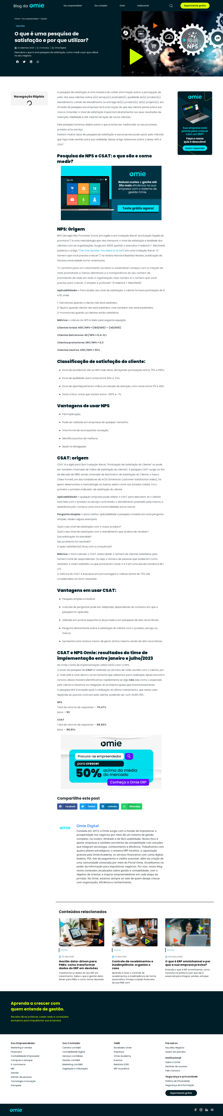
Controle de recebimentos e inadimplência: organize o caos (132, 964)
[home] (28, 5)
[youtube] (212, 1109)
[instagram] (201, 1109)
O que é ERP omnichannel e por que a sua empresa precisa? (187, 963)
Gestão (44, 18)
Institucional (143, 5)
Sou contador (100, 5)
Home (17, 18)
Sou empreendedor (72, 5)
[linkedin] (206, 1109)
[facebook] (195, 1109)
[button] (17, 61)
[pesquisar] (171, 5)
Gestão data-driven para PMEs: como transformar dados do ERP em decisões (78, 964)
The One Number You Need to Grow (100, 250)
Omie (122, 5)
